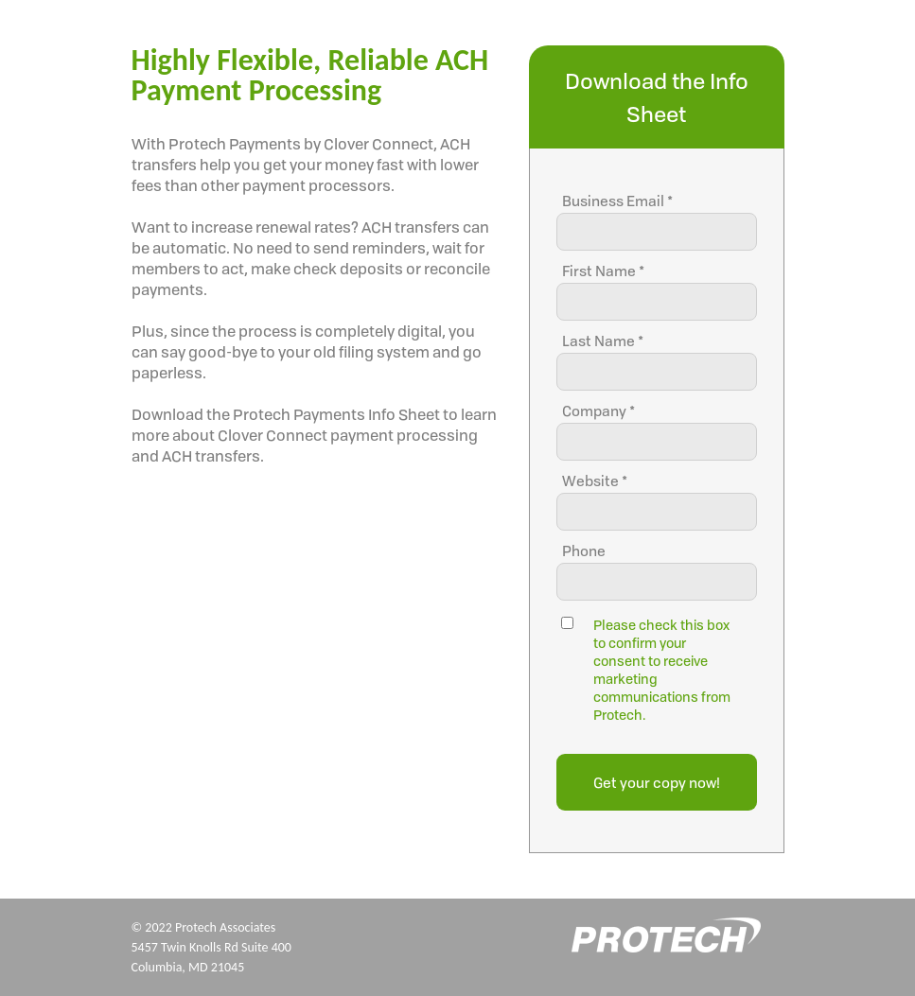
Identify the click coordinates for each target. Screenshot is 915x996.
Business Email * (617, 201)
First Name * (603, 271)
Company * (598, 411)
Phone (584, 551)
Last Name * (602, 341)
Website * (594, 481)
